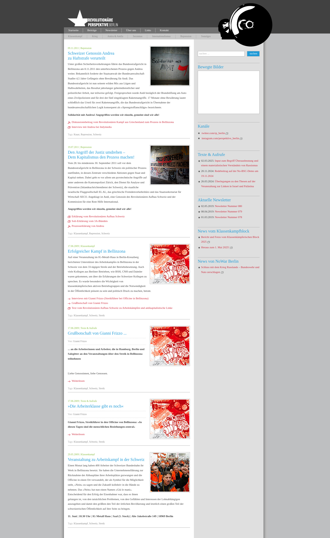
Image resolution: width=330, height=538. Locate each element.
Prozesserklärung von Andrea (88, 226)
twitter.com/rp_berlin (213, 133)
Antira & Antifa (115, 36)
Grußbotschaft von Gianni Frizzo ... (97, 333)
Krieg (95, 36)
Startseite (73, 30)
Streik (102, 315)
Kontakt (164, 30)
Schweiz (97, 134)
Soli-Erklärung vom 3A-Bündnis (90, 221)
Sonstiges (206, 36)
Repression (186, 36)
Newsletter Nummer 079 (228, 211)
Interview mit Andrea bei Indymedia (92, 127)
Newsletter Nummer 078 (228, 217)
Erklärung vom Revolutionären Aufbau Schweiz (98, 216)
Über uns (131, 30)
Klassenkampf (75, 36)
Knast (76, 134)
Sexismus (137, 36)
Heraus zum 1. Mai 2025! (215, 247)
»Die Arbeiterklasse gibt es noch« (95, 406)
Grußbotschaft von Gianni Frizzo (90, 303)
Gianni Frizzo (80, 341)
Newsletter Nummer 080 (228, 206)
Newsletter (111, 30)
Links (148, 30)
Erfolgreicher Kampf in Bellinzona (96, 251)
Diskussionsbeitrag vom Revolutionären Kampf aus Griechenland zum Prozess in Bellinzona (123, 122)
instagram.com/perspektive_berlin (220, 138)
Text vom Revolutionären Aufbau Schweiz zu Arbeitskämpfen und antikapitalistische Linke (122, 308)
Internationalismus (161, 36)
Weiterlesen (78, 380)
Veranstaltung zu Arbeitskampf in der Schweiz (106, 459)
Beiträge (92, 30)
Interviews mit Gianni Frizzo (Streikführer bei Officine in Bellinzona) (110, 298)
